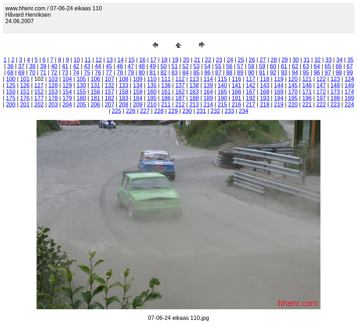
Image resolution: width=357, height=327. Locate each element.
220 (293, 105)
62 (295, 66)
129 (67, 85)
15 (131, 60)
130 (81, 85)
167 (251, 92)
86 (207, 73)
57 (240, 66)
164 (208, 92)
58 (251, 66)
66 (339, 66)
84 (185, 73)
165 (222, 92)
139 (208, 85)
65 (328, 66)
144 (279, 85)
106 (95, 79)
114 (208, 79)
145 (293, 85)
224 (349, 105)
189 (208, 98)
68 (10, 73)
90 (251, 73)
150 (11, 92)
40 (54, 66)
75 (87, 73)
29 (284, 60)
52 (185, 66)
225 (116, 111)
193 (264, 98)
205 (81, 105)
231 (201, 111)
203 (53, 105)
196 (307, 98)
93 (284, 73)
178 (53, 98)
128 (53, 85)
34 (339, 60)
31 (306, 60)
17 (153, 60)
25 (241, 60)
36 (10, 66)
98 (339, 73)
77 (109, 73)
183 (123, 98)
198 (335, 98)
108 (123, 79)
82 (163, 73)
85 (196, 73)
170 (293, 92)
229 (173, 111)
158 (123, 92)
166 (236, 92)
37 (21, 66)
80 (141, 73)
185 (151, 98)
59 (262, 66)
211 (166, 105)
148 (335, 85)
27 (263, 60)
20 (186, 60)
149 (349, 85)
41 (65, 66)
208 (123, 105)
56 (229, 66)
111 (166, 79)
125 (11, 85)
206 (95, 105)
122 (321, 79)
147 (321, 85)
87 (218, 73)
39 (43, 66)
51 (174, 66)
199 (349, 98)
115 (222, 79)
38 (32, 66)
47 (131, 66)
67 (349, 66)
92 (273, 73)
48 (141, 66)
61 (284, 66)
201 (25, 105)
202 (39, 105)
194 (279, 98)
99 (349, 73)
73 (65, 73)
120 (293, 79)
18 (164, 60)
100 (11, 79)
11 (87, 60)
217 (251, 105)
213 (194, 105)
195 (293, 98)
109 (138, 79)
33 (328, 60)
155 (81, 92)
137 (180, 85)
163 (194, 92)
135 (151, 85)
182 (109, 98)
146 (307, 85)
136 (166, 85)
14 (120, 60)
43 (87, 66)
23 (219, 60)
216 (236, 105)
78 (120, 73)
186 (166, 98)
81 (152, 73)
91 (262, 73)
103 (53, 79)
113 (194, 79)
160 (151, 92)
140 (222, 85)
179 (67, 98)
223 (335, 105)
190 (222, 98)
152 (39, 92)
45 (109, 66)
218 (264, 105)
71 (43, 73)
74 (76, 73)
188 (194, 98)
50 (163, 66)
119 (279, 79)
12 (98, 60)
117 (251, 79)
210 (151, 105)
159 (138, 92)
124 (349, 79)
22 (208, 60)
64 (317, 66)
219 (279, 105)
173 (335, 92)
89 (240, 73)
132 (109, 85)
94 (295, 73)
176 (25, 98)
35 (350, 60)
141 (236, 85)
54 (207, 66)
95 (306, 73)
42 (76, 66)
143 (264, 85)
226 (131, 111)
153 (53, 92)
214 (208, 105)
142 (251, 85)
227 (145, 111)
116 (236, 79)
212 (180, 105)
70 (32, 73)
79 (131, 73)
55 (218, 66)
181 (95, 98)
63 (306, 66)
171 (307, 92)
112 (180, 79)
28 (274, 60)
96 (317, 73)
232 (215, 111)
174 (349, 92)
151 (25, 92)
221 (307, 105)
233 (229, 111)
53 (196, 66)
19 (175, 60)
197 (321, 98)
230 (187, 111)
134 (138, 85)
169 (279, 92)
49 (152, 66)
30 (295, 60)
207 (109, 105)
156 (95, 92)
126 (25, 85)
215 (222, 105)
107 (109, 79)
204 (67, 105)
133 (123, 85)
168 (264, 92)
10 (76, 60)
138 (194, 85)
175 (11, 98)
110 (151, 79)
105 (81, 79)
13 (109, 60)
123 (335, 79)
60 (273, 66)
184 (138, 98)
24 (230, 60)
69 (21, 73)
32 (317, 60)
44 (98, 66)
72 (54, 73)
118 (264, 79)
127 (39, 85)
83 (174, 73)
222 (321, 105)
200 (11, 105)
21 (197, 60)
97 (328, 73)
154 (67, 92)
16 (142, 60)
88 (229, 73)
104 (67, 79)
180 (81, 98)
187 (180, 98)
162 (180, 92)
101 (25, 79)
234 (243, 111)
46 (120, 66)
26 (252, 60)
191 (236, 98)
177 (39, 98)
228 (159, 111)
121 (307, 79)
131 (95, 85)
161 (166, 92)
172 (321, 92)
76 (98, 73)
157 (109, 92)
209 (138, 105)
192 (251, 98)
